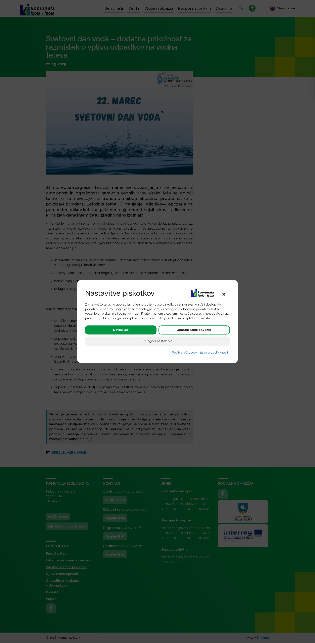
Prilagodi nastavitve (157, 341)
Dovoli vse (121, 330)
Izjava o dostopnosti (213, 353)
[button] (224, 294)
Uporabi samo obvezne (194, 330)
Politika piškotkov (184, 353)
